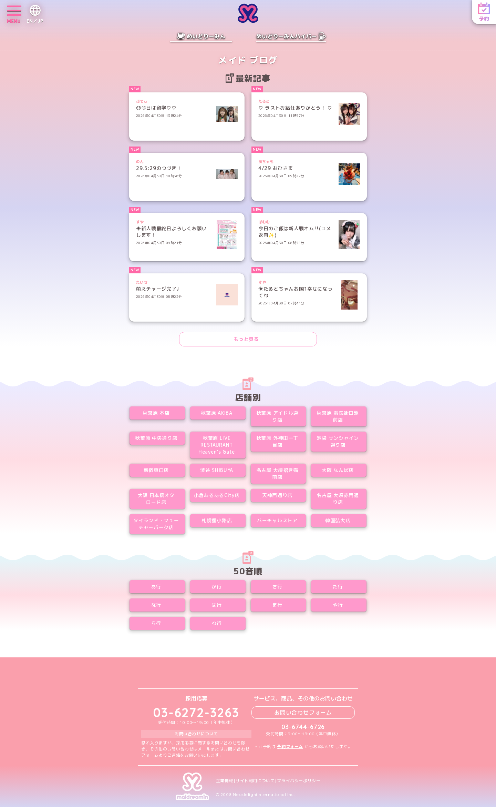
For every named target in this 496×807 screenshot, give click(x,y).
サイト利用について (255, 780)
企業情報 (224, 780)
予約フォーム (290, 746)
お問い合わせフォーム (303, 712)
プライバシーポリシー (298, 780)
